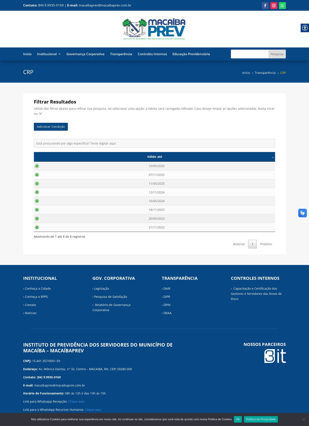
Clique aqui (76, 401)
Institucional (47, 54)
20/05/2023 (52, 218)
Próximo (266, 244)
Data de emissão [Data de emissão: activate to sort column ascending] (95, 157)
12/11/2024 (52, 192)
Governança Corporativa (86, 54)
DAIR (167, 288)
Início (27, 54)
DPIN (167, 305)
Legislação (101, 288)
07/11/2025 (52, 175)
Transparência (121, 54)
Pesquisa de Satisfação (110, 297)
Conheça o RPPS (36, 297)
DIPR (167, 297)
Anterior (239, 244)
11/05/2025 (52, 183)
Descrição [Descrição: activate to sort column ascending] (181, 157)
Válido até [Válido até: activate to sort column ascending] (51, 157)
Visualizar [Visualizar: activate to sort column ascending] (258, 157)
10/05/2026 (52, 166)
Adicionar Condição (51, 127)
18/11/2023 (52, 210)
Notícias (30, 313)
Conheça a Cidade (38, 288)
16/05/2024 (52, 201)
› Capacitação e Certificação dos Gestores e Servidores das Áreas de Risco (256, 293)
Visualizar (257, 166)
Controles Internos (152, 54)
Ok (238, 419)
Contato (30, 305)
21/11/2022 (52, 227)
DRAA (167, 313)
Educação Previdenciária (191, 54)
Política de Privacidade (261, 419)
